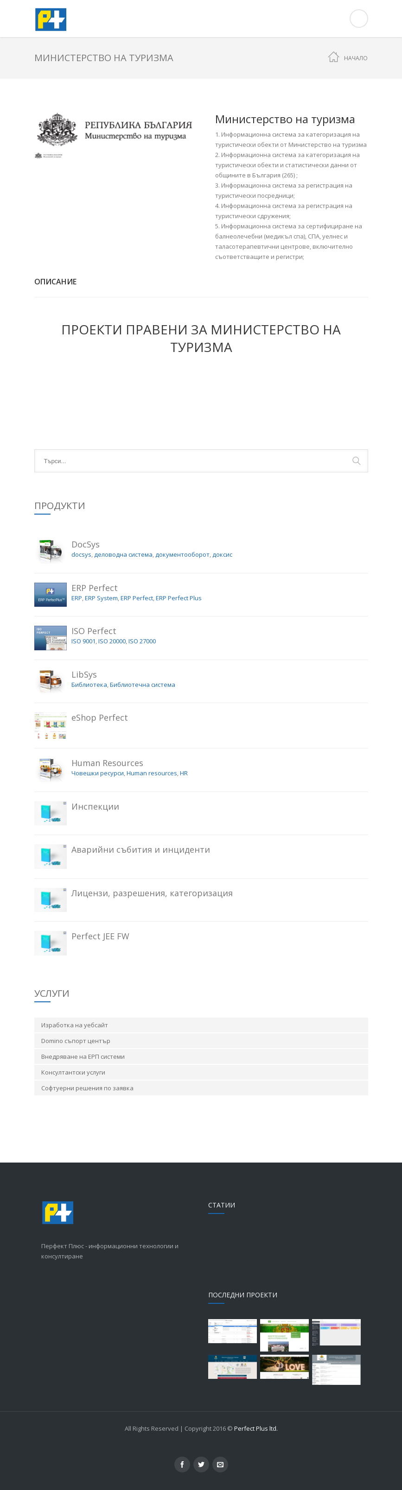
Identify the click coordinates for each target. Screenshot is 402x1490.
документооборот (182, 554)
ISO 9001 (83, 641)
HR (184, 773)
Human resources (152, 773)
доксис (222, 554)
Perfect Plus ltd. (256, 1428)
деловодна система (123, 554)
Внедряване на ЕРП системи (83, 1056)
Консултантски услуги (73, 1072)
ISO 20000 (112, 641)
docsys (81, 554)
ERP (76, 598)
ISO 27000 (142, 641)
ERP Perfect (137, 598)
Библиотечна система (142, 684)
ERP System (101, 598)
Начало (356, 58)
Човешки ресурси (97, 773)
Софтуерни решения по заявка (87, 1088)
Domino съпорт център (75, 1041)
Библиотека (89, 684)
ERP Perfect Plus (179, 598)
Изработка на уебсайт (74, 1025)
